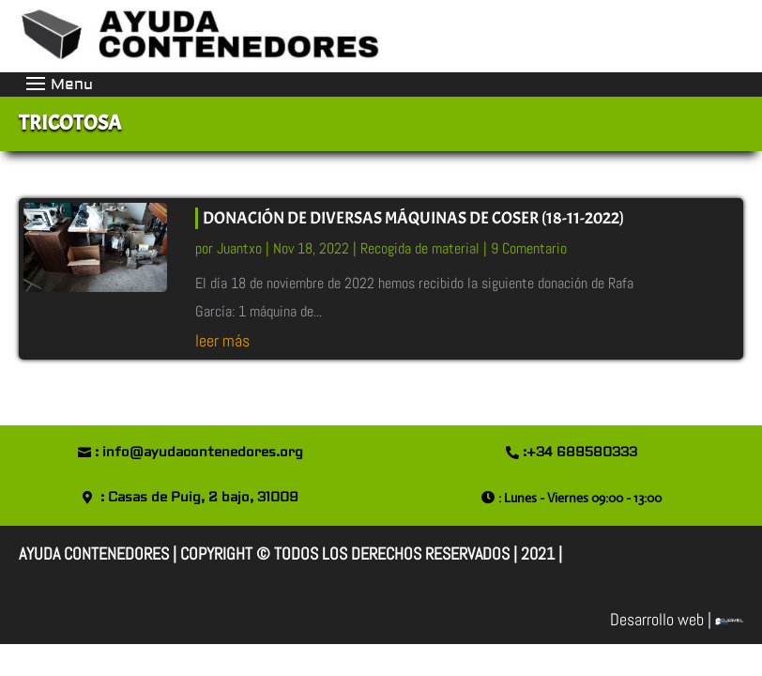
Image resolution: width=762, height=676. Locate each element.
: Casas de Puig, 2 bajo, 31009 (199, 497)
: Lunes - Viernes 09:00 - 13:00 (580, 497)
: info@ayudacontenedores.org (199, 452)
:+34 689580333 (580, 452)
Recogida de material (420, 248)
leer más (222, 340)
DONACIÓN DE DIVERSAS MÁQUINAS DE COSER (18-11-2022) (413, 218)
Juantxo (239, 248)
